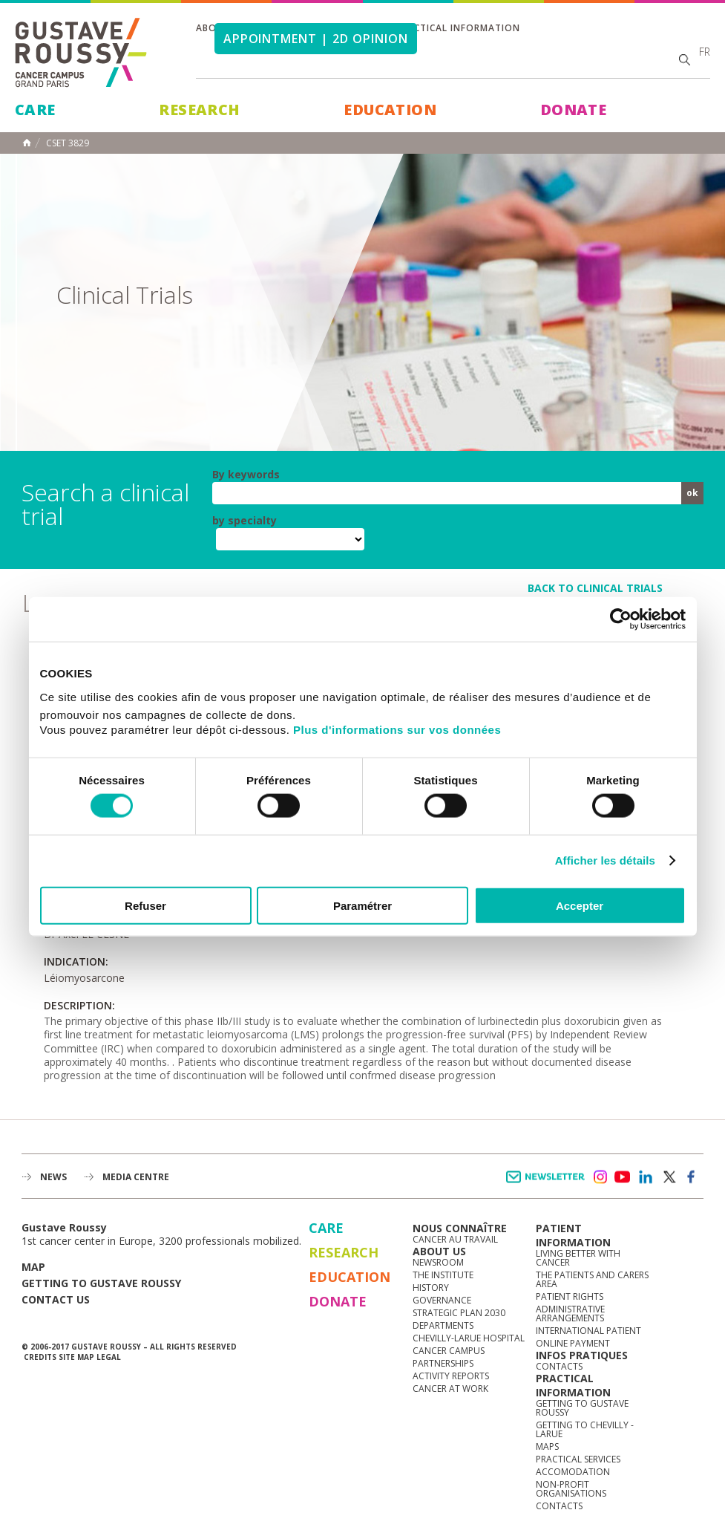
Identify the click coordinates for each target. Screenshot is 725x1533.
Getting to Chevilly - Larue (585, 1429)
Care (35, 110)
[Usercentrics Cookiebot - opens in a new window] (621, 619)
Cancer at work (450, 1388)
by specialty (244, 520)
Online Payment (573, 1343)
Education (390, 110)
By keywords (246, 474)
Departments (443, 1325)
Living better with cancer (578, 1258)
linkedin (645, 1177)
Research (199, 110)
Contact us (56, 1299)
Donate (573, 110)
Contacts (559, 1366)
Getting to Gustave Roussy (101, 1283)
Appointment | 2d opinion (315, 38)
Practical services (578, 1459)
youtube (622, 1177)
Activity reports (451, 1376)
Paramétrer (362, 905)
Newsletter (548, 1184)
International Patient (588, 1330)
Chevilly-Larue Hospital (469, 1338)
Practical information (458, 28)
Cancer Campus (449, 1350)
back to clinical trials (595, 588)
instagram (599, 1177)
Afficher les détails (605, 860)
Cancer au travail (455, 1239)
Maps (547, 1446)
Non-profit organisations (571, 1489)
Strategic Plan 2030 (459, 1312)
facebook (691, 1177)
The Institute (443, 1275)
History (431, 1287)
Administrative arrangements (570, 1313)
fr (704, 52)
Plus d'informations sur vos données (397, 729)
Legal (108, 1357)
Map (33, 1267)
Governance (442, 1300)
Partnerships (443, 1363)
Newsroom (438, 1262)
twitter (668, 1177)
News (53, 1177)
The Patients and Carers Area (592, 1279)
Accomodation (573, 1471)
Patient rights (569, 1296)
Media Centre (135, 1177)
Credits (40, 1357)
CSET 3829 (67, 143)
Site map (76, 1357)
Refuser (145, 905)
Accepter (579, 905)
